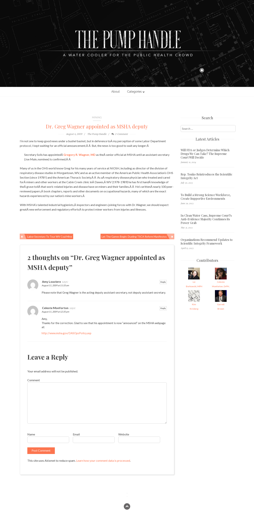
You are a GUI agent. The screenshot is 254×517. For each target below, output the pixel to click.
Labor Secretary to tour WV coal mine (49, 236)
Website (123, 434)
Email (76, 434)
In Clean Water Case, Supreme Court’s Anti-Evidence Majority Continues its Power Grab (206, 219)
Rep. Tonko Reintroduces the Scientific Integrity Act (206, 176)
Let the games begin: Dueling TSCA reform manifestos (134, 236)
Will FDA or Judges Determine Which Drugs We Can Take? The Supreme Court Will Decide (205, 153)
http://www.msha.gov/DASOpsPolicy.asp (66, 333)
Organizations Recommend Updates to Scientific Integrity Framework (207, 241)
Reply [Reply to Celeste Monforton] (163, 308)
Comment (33, 380)
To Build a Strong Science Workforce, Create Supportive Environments (206, 196)
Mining (97, 117)
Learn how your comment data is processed (103, 460)
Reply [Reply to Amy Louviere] (163, 282)
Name (31, 434)
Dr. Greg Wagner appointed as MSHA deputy (97, 126)
